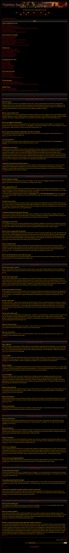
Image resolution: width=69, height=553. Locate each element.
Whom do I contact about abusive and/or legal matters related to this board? (20, 90)
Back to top (5, 110)
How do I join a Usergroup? (8, 76)
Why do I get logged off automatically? (11, 27)
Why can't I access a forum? (9, 55)
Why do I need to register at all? (9, 25)
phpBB (32, 550)
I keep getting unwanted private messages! (12, 83)
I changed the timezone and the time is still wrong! (14, 40)
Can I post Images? (7, 64)
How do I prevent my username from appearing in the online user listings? (19, 28)
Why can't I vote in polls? (8, 56)
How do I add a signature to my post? (11, 51)
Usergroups (43, 12)
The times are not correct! (8, 38)
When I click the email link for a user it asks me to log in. (15, 45)
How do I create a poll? (7, 53)
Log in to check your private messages (35, 14)
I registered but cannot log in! (9, 30)
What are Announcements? (8, 65)
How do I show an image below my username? (13, 42)
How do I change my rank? (8, 43)
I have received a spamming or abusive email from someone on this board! (20, 84)
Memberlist (36, 12)
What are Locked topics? (8, 68)
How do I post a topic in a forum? (10, 49)
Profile (22, 14)
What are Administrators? (8, 72)
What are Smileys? (6, 63)
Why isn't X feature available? (9, 89)
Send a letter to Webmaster (34, 546)
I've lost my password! (7, 29)
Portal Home (19, 12)
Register (50, 12)
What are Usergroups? (7, 75)
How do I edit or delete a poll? (9, 54)
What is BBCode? (6, 60)
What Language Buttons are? (9, 37)
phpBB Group (43, 505)
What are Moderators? (7, 73)
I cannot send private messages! (10, 81)
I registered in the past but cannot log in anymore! (14, 32)
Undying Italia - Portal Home (8, 18)
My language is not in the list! (9, 41)
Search (30, 12)
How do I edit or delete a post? (9, 50)
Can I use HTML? (6, 62)
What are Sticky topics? (7, 67)
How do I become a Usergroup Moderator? (12, 77)
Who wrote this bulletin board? (9, 88)
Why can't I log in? (6, 24)
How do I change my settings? (9, 36)
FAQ (25, 12)
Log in (47, 14)
